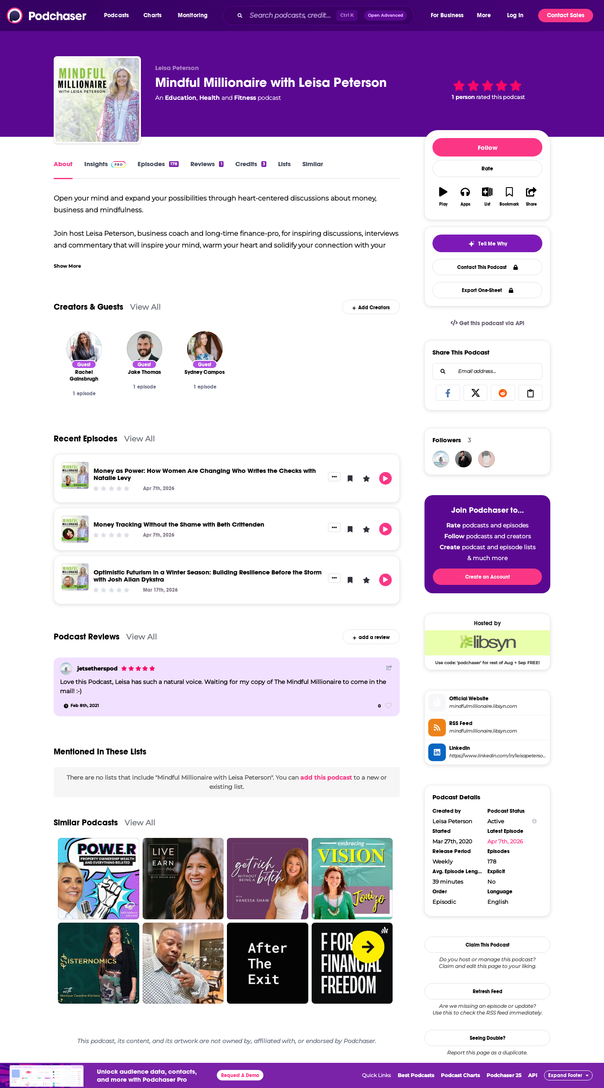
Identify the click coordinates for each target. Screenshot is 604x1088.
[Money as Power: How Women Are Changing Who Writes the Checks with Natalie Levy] (75, 475)
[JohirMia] (463, 459)
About (63, 164)
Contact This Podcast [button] (487, 267)
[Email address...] (487, 371)
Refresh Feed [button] (487, 991)
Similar (312, 164)
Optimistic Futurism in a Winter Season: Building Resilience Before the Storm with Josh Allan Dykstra (208, 575)
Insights (105, 164)
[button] (118, 15)
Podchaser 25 (504, 1075)
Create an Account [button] (487, 577)
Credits (250, 164)
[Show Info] (534, 821)
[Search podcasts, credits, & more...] (291, 15)
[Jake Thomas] (144, 349)
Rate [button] (487, 168)
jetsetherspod (97, 668)
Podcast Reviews (87, 636)
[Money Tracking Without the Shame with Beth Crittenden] (75, 529)
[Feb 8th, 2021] (81, 705)
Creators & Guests (88, 307)
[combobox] (326, 15)
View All (145, 307)
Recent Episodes (85, 438)
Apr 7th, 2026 (505, 841)
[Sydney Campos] (205, 349)
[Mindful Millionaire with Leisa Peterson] (97, 100)
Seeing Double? (487, 1038)
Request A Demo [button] (240, 1075)
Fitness (245, 98)
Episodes (158, 164)
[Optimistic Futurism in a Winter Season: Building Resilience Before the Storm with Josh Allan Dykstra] (75, 577)
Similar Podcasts (86, 822)
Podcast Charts (460, 1075)
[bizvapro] (486, 459)
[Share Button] (389, 668)
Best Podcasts (416, 1075)
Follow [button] (487, 147)
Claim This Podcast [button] (488, 945)
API (532, 1075)
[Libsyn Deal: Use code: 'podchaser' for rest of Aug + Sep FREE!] (487, 647)
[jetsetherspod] (66, 669)
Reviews (206, 164)
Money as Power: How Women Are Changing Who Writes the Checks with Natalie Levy (205, 474)
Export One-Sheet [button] (487, 290)
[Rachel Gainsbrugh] (84, 349)
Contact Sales (565, 15)
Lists (284, 164)
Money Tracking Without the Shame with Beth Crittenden (179, 524)
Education (180, 98)
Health (209, 98)
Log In (515, 15)
